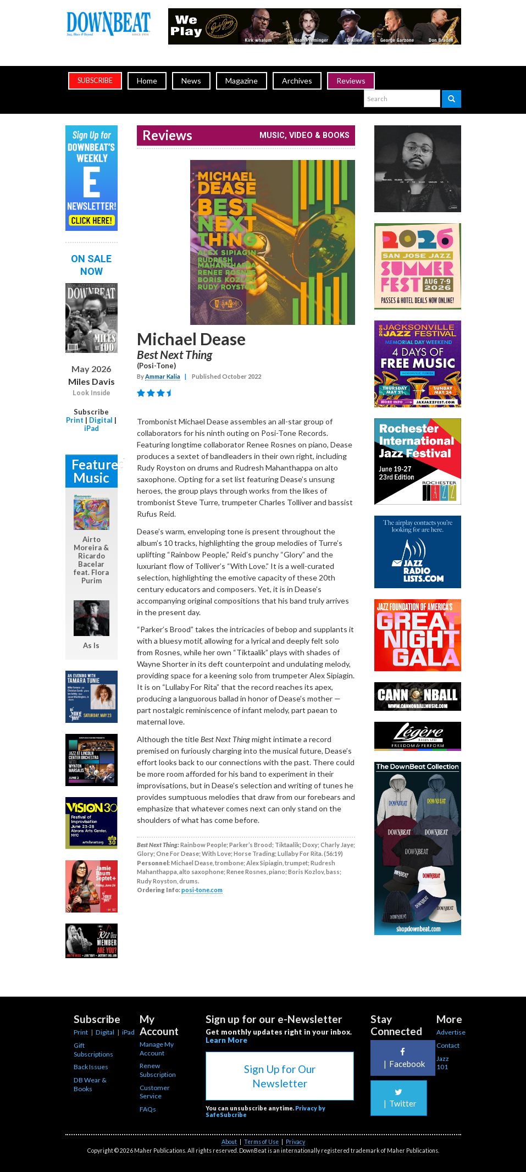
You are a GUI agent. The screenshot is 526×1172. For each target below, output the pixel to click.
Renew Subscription (158, 1070)
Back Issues (91, 1067)
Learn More (226, 1040)
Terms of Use (261, 1141)
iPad (91, 428)
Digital (101, 420)
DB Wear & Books (90, 1084)
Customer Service (155, 1092)
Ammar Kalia (162, 376)
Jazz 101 (442, 1062)
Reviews (351, 80)
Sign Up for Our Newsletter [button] (279, 1076)
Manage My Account (157, 1048)
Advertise (451, 1032)
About (229, 1141)
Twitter (399, 1098)
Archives (297, 80)
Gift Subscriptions (93, 1049)
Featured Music (94, 470)
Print (75, 420)
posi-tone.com (202, 889)
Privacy (295, 1141)
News (191, 80)
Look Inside (91, 393)
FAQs (148, 1109)
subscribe (95, 80)
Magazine (241, 80)
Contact (447, 1045)
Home (147, 80)
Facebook (403, 1058)
